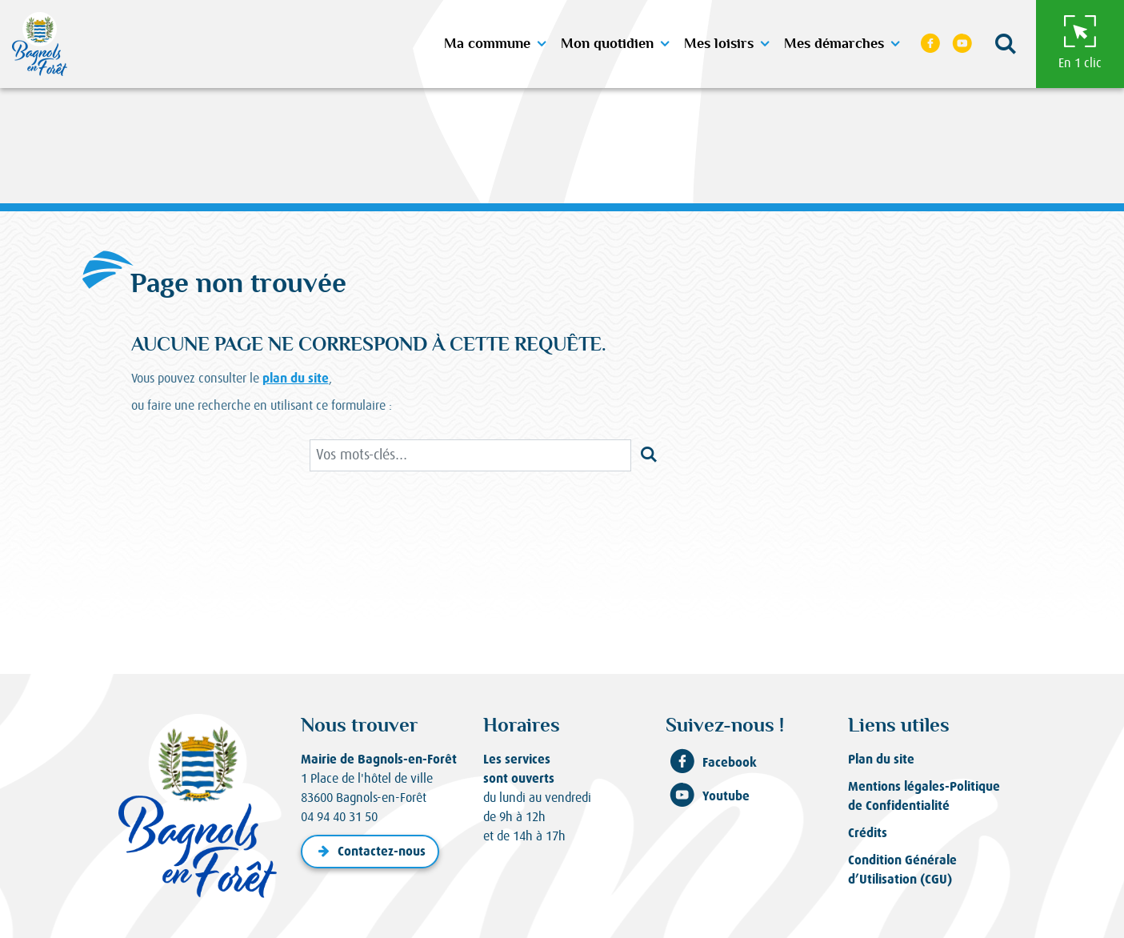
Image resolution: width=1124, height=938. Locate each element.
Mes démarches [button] (834, 44)
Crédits (867, 832)
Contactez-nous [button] (370, 851)
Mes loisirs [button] (719, 44)
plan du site (295, 378)
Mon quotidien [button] (607, 44)
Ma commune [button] (487, 44)
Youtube (708, 796)
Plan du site (881, 759)
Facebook (711, 763)
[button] (1005, 44)
